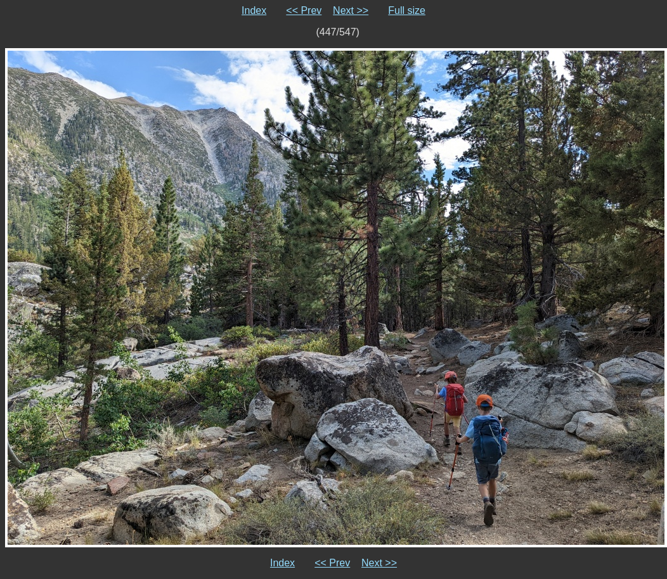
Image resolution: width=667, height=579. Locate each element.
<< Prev (303, 10)
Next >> (350, 10)
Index (254, 10)
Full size (406, 10)
